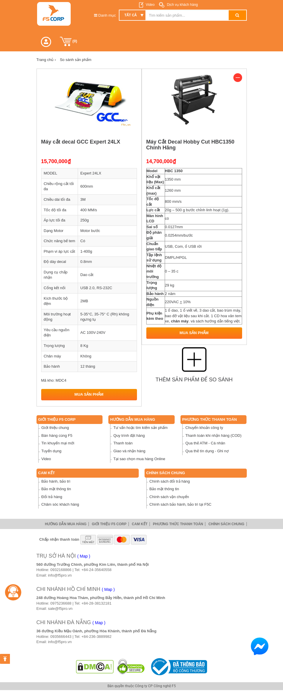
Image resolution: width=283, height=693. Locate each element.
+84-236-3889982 (96, 636)
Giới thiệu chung (55, 427)
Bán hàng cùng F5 (56, 435)
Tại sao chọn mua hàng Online (139, 459)
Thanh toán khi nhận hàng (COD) (213, 435)
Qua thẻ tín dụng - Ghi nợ (207, 451)
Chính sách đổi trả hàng (170, 481)
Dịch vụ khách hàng (182, 5)
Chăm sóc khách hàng (60, 504)
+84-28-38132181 (96, 603)
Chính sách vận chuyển (169, 497)
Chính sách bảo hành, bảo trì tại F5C (181, 504)
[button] (46, 41)
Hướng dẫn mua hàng (132, 419)
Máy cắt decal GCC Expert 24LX (80, 142)
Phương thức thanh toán (209, 419)
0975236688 (60, 603)
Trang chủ (46, 59)
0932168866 (60, 570)
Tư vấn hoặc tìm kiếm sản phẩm (140, 427)
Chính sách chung (165, 473)
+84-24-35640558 (96, 570)
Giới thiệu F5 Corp (57, 419)
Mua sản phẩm (88, 394)
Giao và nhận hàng (129, 451)
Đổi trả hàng (51, 497)
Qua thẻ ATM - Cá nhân (205, 443)
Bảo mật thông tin (56, 489)
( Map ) (83, 556)
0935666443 (60, 636)
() (68, 41)
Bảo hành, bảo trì (55, 481)
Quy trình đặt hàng (129, 435)
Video (150, 5)
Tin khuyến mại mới (57, 443)
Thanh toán (123, 443)
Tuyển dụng (51, 451)
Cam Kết (46, 473)
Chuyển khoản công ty (204, 427)
